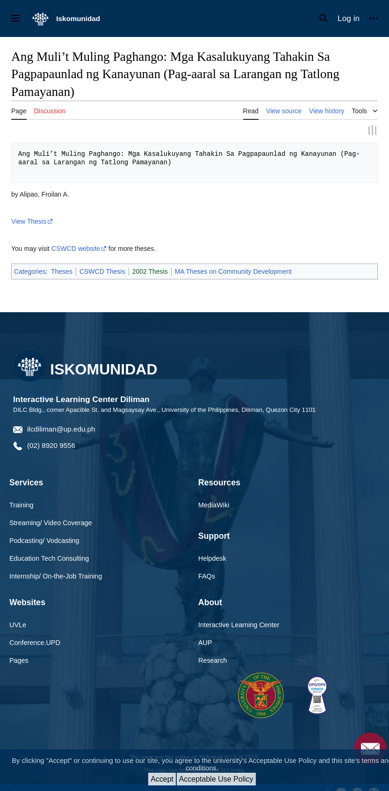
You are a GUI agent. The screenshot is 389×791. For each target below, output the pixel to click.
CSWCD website (75, 237)
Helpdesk (212, 546)
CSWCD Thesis (102, 260)
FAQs (206, 564)
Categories (30, 260)
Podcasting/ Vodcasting (44, 529)
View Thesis (28, 209)
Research (212, 648)
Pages (19, 648)
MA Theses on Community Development (233, 260)
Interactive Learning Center (239, 613)
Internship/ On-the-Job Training (55, 564)
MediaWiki (213, 493)
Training (21, 493)
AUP (205, 631)
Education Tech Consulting (49, 546)
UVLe (17, 613)
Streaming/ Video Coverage (50, 511)
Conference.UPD (34, 631)
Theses (61, 260)
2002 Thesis (150, 260)
